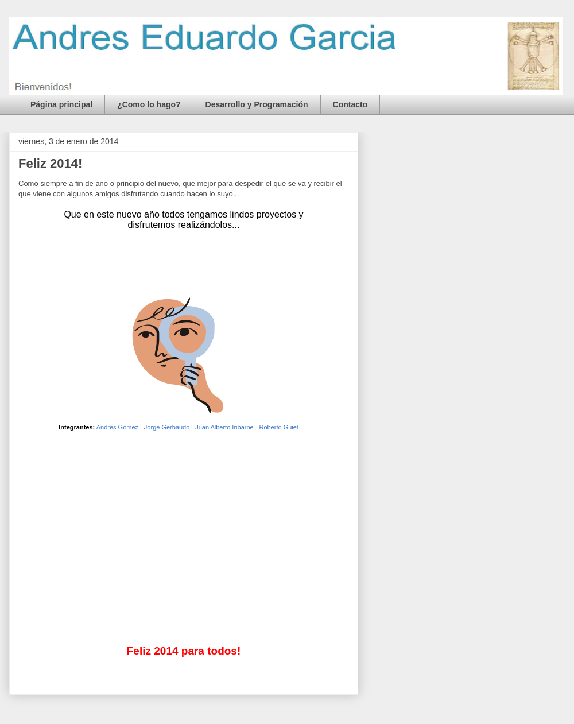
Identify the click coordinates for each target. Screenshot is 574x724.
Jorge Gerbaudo (167, 427)
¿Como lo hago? (148, 104)
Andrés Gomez (117, 427)
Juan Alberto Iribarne (224, 427)
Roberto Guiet (278, 427)
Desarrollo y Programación (256, 104)
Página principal (61, 104)
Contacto (350, 104)
